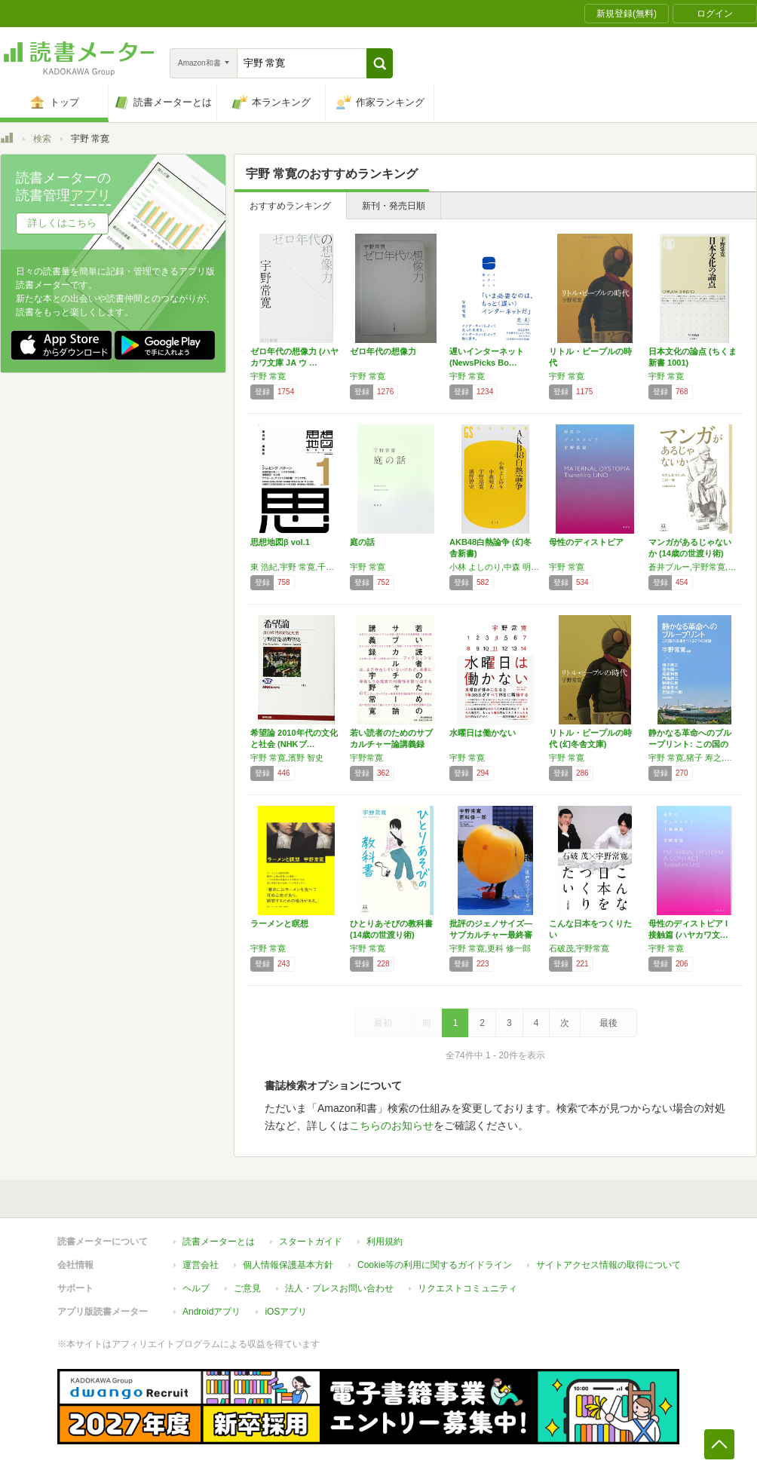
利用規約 (384, 1241)
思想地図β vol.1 (280, 542)
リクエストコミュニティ (467, 1288)
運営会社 (200, 1264)
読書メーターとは (218, 1241)
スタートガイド (310, 1241)
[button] (379, 63)
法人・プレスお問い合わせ (339, 1288)
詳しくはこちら (62, 222)
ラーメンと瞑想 (279, 923)
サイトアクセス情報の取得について (608, 1264)
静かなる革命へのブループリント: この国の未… (689, 744)
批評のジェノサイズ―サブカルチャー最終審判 (490, 935)
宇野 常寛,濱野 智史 (286, 757)
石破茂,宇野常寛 (579, 948)
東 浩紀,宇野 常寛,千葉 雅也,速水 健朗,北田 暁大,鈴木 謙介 (296, 566)
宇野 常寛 (268, 376)
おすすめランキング (290, 206)
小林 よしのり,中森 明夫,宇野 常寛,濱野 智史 (495, 566)
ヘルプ (196, 1288)
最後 (608, 1023)
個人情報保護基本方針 (288, 1264)
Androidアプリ (211, 1311)
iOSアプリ (286, 1311)
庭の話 (362, 542)
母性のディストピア (586, 542)
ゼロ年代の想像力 (383, 351)
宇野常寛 (366, 757)
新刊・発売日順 (393, 206)
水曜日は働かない (482, 732)
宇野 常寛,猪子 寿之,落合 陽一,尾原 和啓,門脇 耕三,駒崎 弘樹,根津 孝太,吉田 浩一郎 (694, 757)
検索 (42, 138)
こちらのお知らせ (391, 1125)
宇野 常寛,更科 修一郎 (490, 948)
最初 (383, 1023)
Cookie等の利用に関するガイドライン (434, 1264)
